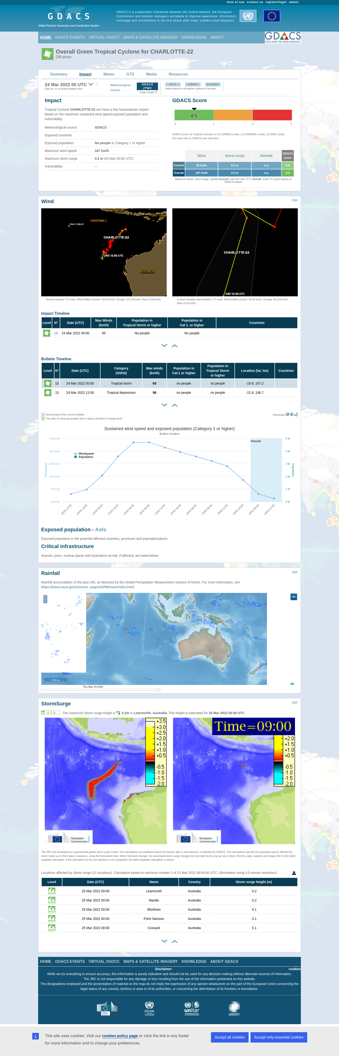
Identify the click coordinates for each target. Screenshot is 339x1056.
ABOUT (217, 37)
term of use (236, 2)
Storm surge (234, 156)
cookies (295, 969)
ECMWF (213, 84)
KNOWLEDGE (194, 37)
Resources (178, 74)
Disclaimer (163, 969)
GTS (130, 74)
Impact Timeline (55, 313)
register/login (276, 2)
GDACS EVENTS (70, 37)
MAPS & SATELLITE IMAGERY (150, 37)
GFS (173, 84)
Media (151, 74)
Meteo (109, 74)
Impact (85, 74)
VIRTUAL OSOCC (104, 37)
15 (56, 333)
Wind (202, 156)
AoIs (100, 529)
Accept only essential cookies (278, 1037)
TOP (294, 200)
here (216, 138)
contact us (255, 2)
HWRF (193, 84)
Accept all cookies (230, 1037)
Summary (58, 74)
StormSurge (56, 704)
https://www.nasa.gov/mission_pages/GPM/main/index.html (87, 587)
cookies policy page (120, 1036)
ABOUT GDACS (224, 962)
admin (294, 2)
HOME (45, 37)
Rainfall (267, 156)
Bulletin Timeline (56, 359)
